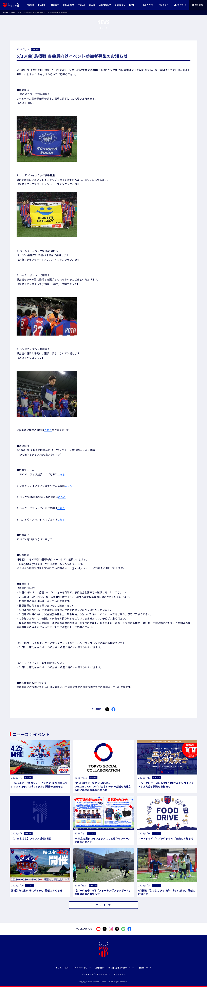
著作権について (144, 967)
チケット (148, 4)
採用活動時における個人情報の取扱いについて (114, 967)
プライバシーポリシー (82, 967)
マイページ (180, 4)
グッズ (164, 4)
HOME (5, 12)
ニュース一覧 (103, 905)
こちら (48, 430)
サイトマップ (119, 974)
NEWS (13, 12)
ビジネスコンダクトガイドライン (96, 974)
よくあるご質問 (62, 967)
